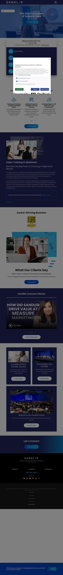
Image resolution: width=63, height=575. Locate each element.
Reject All (35, 89)
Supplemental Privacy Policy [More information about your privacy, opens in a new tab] (24, 75)
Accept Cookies (44, 89)
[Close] (49, 59)
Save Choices (19, 89)
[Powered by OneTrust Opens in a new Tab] (18, 93)
